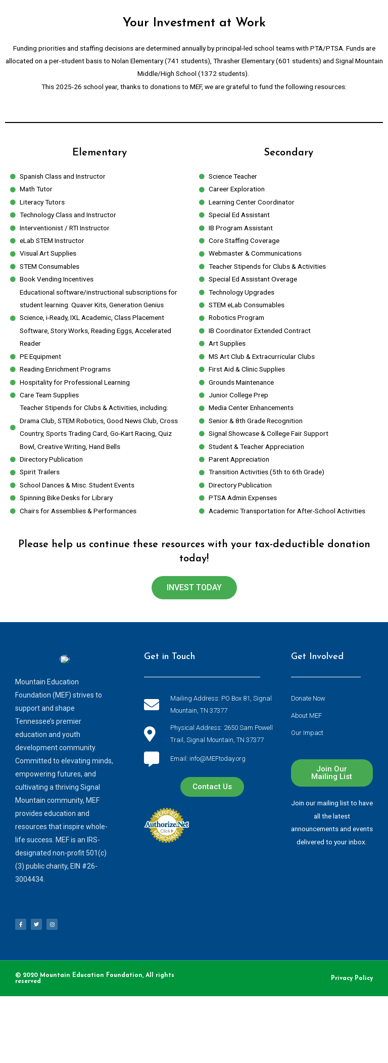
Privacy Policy (352, 978)
